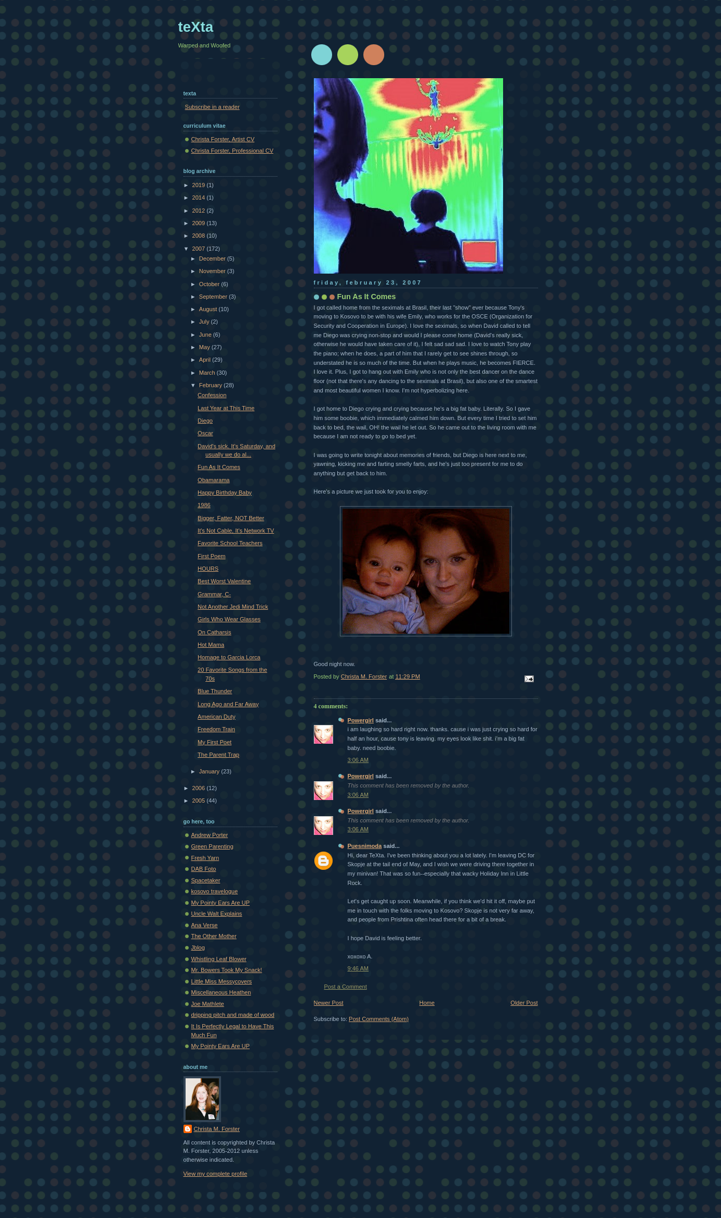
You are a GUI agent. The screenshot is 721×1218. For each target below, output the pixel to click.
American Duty (216, 716)
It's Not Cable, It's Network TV (236, 530)
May (205, 347)
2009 (199, 223)
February (211, 385)
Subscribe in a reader (212, 107)
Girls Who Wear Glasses (229, 619)
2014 (199, 197)
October (210, 284)
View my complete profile (216, 1174)
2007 (199, 248)
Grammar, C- (214, 594)
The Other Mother (214, 936)
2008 (199, 235)
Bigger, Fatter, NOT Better (231, 518)
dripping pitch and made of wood (233, 1015)
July (205, 321)
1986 (204, 505)
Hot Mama (211, 645)
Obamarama (213, 480)
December (213, 258)
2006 (199, 788)
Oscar (205, 433)
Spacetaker (206, 880)
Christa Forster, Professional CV (232, 150)
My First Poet (214, 742)
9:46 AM (358, 968)
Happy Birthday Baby (225, 492)
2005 (199, 800)
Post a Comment (345, 986)
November (213, 271)
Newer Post (329, 1003)
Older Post (523, 1003)
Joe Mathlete (207, 1004)
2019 (199, 185)
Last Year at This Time (226, 408)
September (214, 296)
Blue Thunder (215, 691)
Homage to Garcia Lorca (229, 657)
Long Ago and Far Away (228, 704)
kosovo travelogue (214, 891)
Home (426, 1003)
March (208, 373)
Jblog (198, 947)
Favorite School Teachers (230, 543)
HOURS (208, 568)
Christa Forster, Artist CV (223, 139)
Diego (205, 420)
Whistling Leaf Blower (219, 959)
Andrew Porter (209, 835)
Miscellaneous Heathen (221, 992)
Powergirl (361, 720)
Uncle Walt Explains (216, 914)
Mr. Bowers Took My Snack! (226, 970)
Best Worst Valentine (224, 581)
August (208, 309)
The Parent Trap (218, 755)
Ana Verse (204, 925)
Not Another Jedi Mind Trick (233, 607)
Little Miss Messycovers (221, 981)
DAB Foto (203, 869)
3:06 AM (358, 760)
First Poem (211, 556)
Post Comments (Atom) (379, 1019)
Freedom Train (216, 729)
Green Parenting (212, 846)
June (206, 334)
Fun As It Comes (219, 467)
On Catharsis (214, 632)
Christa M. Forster (217, 1129)
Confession (212, 395)
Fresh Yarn (205, 858)
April (205, 359)
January (210, 771)
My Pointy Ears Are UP (220, 903)
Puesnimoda (365, 846)
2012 (199, 210)
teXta (196, 27)
